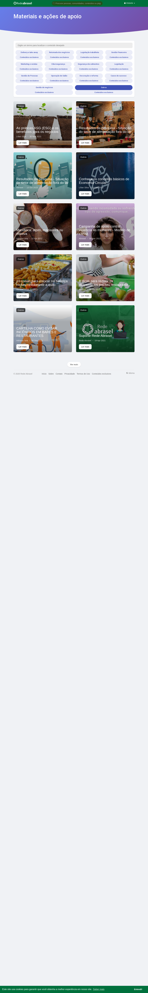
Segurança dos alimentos (88, 64)
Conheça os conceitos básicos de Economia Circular (104, 181)
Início (44, 374)
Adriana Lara (22, 238)
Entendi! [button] (138, 989)
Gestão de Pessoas (29, 76)
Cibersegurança (58, 64)
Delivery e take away (29, 52)
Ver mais (74, 364)
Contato (59, 374)
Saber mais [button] (98, 989)
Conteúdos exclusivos (29, 57)
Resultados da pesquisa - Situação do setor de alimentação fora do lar (105, 130)
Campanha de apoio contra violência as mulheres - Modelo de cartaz (104, 230)
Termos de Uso (83, 374)
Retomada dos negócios (59, 52)
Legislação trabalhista (89, 52)
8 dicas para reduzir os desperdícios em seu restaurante (103, 283)
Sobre (51, 374)
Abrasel (82, 136)
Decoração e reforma (89, 76)
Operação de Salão (59, 76)
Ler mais (23, 142)
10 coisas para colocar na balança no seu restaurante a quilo (42, 283)
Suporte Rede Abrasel (95, 336)
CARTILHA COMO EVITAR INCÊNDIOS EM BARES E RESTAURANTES (36, 332)
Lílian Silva (21, 136)
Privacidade (69, 374)
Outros (104, 87)
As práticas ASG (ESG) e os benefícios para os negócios (37, 130)
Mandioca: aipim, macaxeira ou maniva (39, 232)
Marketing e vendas (29, 64)
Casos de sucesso (118, 76)
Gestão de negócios (44, 87)
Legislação (119, 64)
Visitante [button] (129, 3)
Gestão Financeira (118, 52)
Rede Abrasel (85, 340)
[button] (77, 3)
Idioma (130, 373)
